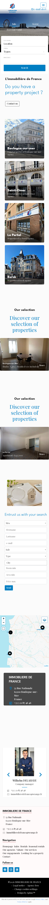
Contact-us (12, 103)
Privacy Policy (40, 899)
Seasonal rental (14, 30)
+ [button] (3, 619)
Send (8, 587)
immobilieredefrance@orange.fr (26, 794)
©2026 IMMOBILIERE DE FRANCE (24, 882)
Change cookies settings (25, 889)
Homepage (12, 8)
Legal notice (19, 885)
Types (6, 48)
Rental (35, 24)
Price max (7, 57)
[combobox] (24, 43)
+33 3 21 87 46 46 (22, 702)
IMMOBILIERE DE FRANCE (17, 811)
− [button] (3, 623)
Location (7, 40)
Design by (26, 892)
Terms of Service (22, 902)
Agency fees (33, 885)
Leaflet (46, 666)
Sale (14, 24)
